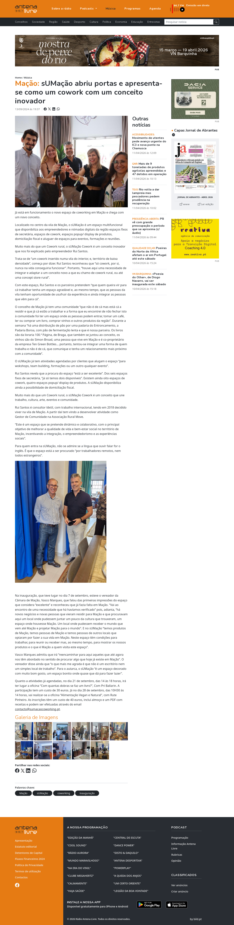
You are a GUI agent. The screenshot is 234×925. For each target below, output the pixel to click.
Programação (179, 837)
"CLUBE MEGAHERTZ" (80, 875)
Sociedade (38, 22)
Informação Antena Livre (183, 846)
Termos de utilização (28, 871)
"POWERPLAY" (122, 868)
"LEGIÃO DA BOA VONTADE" (130, 891)
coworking (64, 793)
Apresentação (23, 840)
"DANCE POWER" (123, 845)
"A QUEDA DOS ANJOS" (127, 875)
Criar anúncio (179, 891)
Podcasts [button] (87, 8)
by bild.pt (196, 919)
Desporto (79, 22)
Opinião (176, 860)
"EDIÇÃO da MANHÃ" (80, 837)
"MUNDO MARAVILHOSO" (83, 860)
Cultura (94, 22)
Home (18, 77)
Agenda (155, 8)
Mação (23, 793)
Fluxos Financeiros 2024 (30, 859)
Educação (137, 22)
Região (53, 22)
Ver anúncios (179, 885)
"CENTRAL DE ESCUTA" (127, 837)
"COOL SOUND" (77, 845)
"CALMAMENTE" (77, 883)
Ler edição (206, 204)
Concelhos (21, 22)
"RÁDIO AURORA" (78, 853)
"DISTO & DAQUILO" (126, 853)
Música (111, 8)
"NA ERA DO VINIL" (79, 868)
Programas (132, 8)
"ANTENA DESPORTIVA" (127, 860)
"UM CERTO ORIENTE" (127, 883)
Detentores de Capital (28, 853)
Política (107, 22)
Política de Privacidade (29, 865)
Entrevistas (153, 22)
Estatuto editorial (26, 846)
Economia (121, 22)
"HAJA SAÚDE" (76, 891)
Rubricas (176, 854)
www (185, 204)
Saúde (66, 22)
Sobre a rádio (61, 8)
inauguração (87, 793)
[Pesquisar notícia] (188, 22)
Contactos (21, 877)
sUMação (42, 793)
